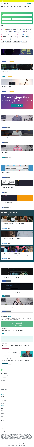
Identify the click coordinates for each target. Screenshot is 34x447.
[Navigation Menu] (32, 3)
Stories (2, 415)
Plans (1, 422)
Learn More (15, 212)
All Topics (26, 18)
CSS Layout (3, 403)
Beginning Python (4, 389)
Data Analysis (3, 380)
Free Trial (28, 3)
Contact (2, 416)
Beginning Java (3, 392)
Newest (6, 18)
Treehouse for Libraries (4, 430)
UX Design (2, 381)
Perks (1, 425)
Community (3, 413)
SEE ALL (2, 383)
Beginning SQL (3, 391)
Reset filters (17, 21)
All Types (16, 18)
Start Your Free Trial (17, 105)
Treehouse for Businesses (5, 431)
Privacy (16, 445)
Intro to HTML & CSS (4, 400)
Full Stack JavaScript (4, 377)
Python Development (4, 378)
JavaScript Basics (3, 398)
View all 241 (10, 161)
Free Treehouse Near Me (5, 428)
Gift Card (2, 418)
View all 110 (8, 264)
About (2, 410)
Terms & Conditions (11, 445)
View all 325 (8, 111)
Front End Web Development (5, 375)
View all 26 (10, 316)
